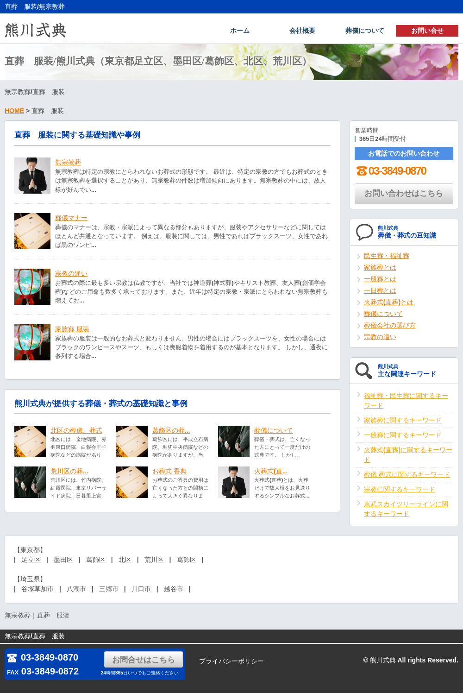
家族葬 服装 (72, 330)
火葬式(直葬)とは (388, 303)
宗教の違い (71, 274)
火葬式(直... (271, 472)
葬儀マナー (71, 218)
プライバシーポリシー (231, 661)
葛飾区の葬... (171, 431)
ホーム (240, 30)
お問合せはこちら (143, 659)
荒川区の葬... (69, 472)
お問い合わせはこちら (403, 194)
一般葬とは (380, 280)
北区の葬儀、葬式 (76, 431)
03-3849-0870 (390, 171)
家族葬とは (380, 268)
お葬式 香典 (169, 472)
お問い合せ (427, 30)
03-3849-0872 (43, 671)
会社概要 (302, 30)
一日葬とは (380, 291)
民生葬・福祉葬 (386, 256)
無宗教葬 (68, 163)
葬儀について (364, 30)
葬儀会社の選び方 (390, 326)
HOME (14, 111)
